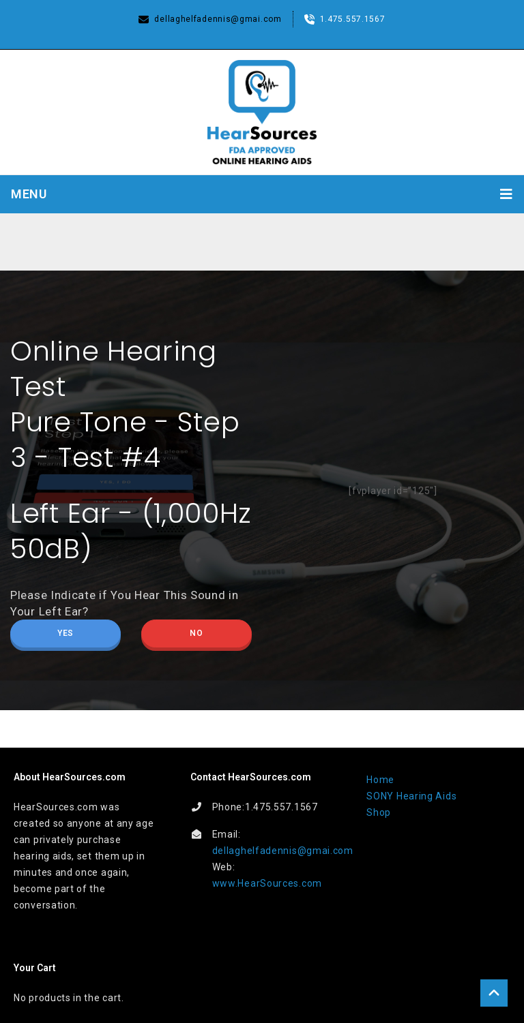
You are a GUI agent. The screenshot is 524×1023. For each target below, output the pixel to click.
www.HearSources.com (267, 883)
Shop (378, 812)
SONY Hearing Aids (411, 796)
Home (380, 779)
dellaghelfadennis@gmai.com (282, 850)
